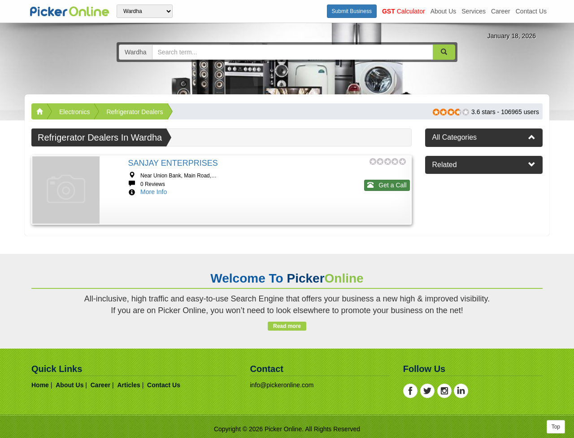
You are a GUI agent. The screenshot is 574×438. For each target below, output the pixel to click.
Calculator (403, 11)
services (473, 11)
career (500, 11)
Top (556, 427)
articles (128, 385)
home (40, 385)
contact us (531, 11)
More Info (153, 191)
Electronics (74, 111)
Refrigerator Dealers (134, 111)
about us (443, 11)
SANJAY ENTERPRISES (172, 163)
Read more (287, 326)
